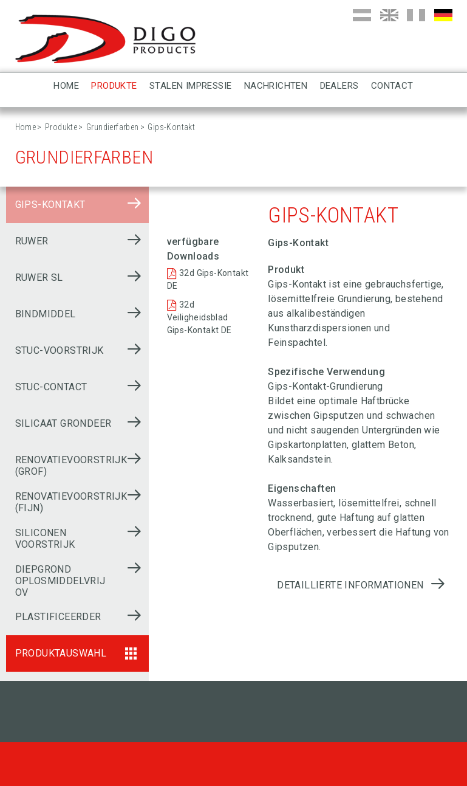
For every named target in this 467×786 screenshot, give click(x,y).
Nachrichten (275, 85)
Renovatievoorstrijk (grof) (71, 465)
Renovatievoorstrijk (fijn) (71, 502)
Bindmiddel (45, 314)
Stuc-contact (51, 387)
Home (66, 85)
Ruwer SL (39, 277)
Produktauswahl (61, 653)
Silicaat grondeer (63, 423)
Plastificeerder (58, 616)
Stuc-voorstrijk (59, 350)
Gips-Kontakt (50, 204)
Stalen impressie (190, 85)
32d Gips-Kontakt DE (208, 279)
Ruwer (32, 241)
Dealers (339, 85)
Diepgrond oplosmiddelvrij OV (60, 581)
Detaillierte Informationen (350, 585)
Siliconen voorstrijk (45, 538)
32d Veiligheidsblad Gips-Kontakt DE (199, 317)
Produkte (114, 85)
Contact (392, 85)
